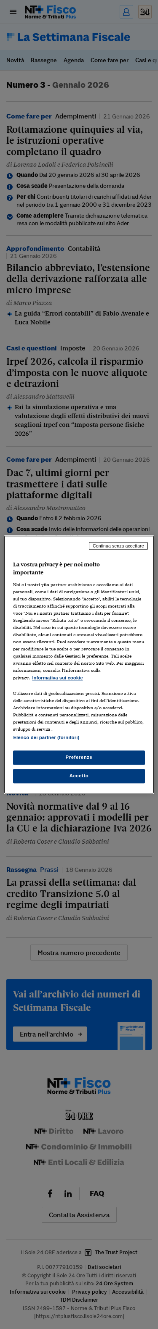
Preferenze (79, 757)
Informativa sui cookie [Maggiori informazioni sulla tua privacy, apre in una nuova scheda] (57, 677)
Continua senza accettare (118, 545)
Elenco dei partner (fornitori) (46, 737)
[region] (79, 664)
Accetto (79, 775)
